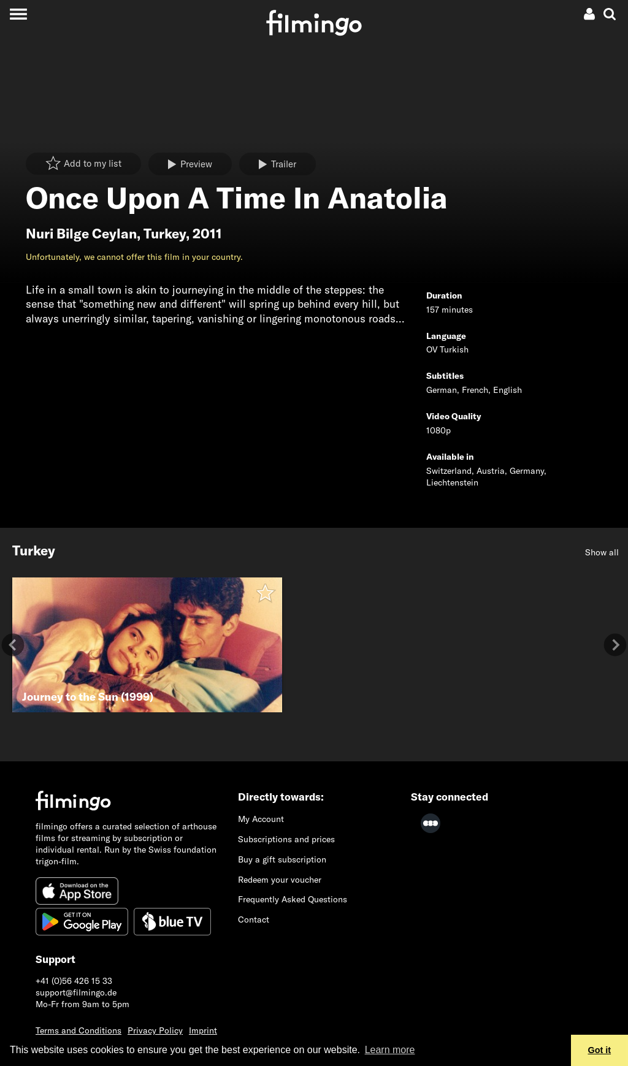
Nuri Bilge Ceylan (81, 233)
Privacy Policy (155, 1030)
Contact (253, 919)
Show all (602, 552)
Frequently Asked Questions (292, 899)
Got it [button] (599, 1050)
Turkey (165, 233)
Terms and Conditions (78, 1030)
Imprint (203, 1030)
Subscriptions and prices (286, 839)
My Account (261, 818)
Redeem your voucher (279, 879)
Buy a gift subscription (282, 859)
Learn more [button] (390, 1050)
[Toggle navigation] (18, 14)
